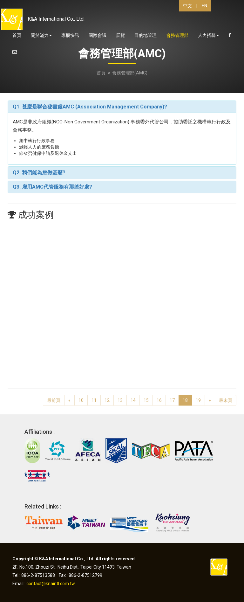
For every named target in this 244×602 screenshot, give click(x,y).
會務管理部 (177, 35)
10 (81, 397)
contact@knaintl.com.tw (50, 583)
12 (107, 397)
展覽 (120, 35)
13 (120, 397)
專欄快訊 (70, 35)
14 (133, 397)
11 (94, 397)
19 (198, 397)
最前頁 (53, 397)
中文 (187, 5)
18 (185, 397)
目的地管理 (145, 35)
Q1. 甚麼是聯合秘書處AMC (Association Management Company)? (90, 107)
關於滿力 (41, 35)
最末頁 (225, 397)
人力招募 (208, 35)
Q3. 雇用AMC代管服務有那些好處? (52, 187)
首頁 (16, 35)
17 (172, 397)
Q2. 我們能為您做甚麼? (39, 173)
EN (204, 5)
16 (159, 397)
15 (146, 397)
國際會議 (97, 35)
